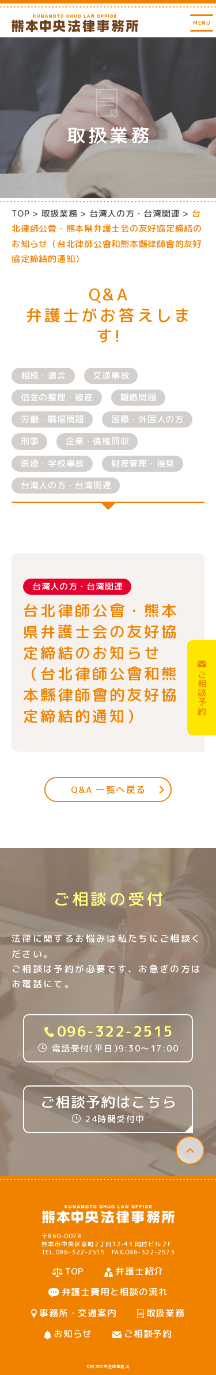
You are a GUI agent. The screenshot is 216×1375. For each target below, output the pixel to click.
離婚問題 (138, 397)
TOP (20, 213)
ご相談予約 (148, 1333)
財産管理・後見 (143, 463)
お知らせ (73, 1333)
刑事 (30, 441)
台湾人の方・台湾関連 (66, 485)
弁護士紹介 (139, 1271)
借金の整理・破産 (57, 397)
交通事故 (111, 375)
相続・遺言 (43, 375)
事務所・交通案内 (77, 1313)
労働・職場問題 (52, 419)
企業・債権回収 (97, 441)
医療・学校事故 (52, 463)
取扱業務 (165, 1313)
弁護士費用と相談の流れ (115, 1291)
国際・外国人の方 (147, 419)
